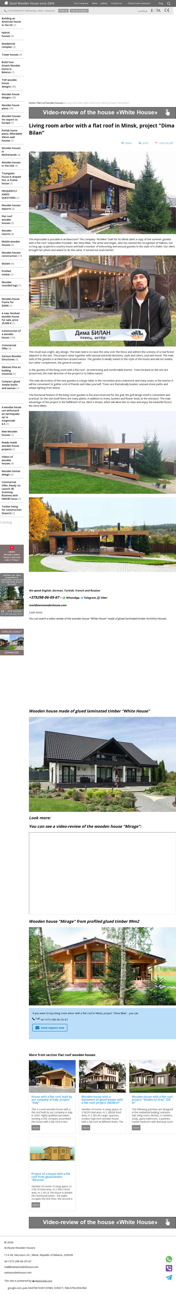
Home (32, 102)
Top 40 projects (79, 10)
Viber (40, 10)
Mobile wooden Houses (11, 243)
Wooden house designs (10, 96)
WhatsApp (31, 10)
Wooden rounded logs (11, 284)
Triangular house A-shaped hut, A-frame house (11, 178)
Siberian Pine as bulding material (11, 370)
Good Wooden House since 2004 (29, 3)
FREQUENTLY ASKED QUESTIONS (10, 194)
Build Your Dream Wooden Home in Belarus (11, 67)
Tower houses (12, 54)
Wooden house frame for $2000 (10, 302)
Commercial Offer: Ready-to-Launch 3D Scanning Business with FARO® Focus (11, 490)
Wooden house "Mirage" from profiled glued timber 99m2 (84, 921)
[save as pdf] (164, 143)
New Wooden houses (9, 433)
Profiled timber (8, 272)
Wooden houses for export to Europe (11, 119)
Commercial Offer (9, 347)
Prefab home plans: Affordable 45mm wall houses (12, 135)
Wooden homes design (11, 472)
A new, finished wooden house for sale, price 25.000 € (10, 318)
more (36, 1127)
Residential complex (8, 45)
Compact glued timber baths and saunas (11, 385)
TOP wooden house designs (9, 83)
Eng (161, 3)
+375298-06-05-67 (44, 597)
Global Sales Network (139, 3)
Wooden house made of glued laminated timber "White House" (89, 711)
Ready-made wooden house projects (10, 446)
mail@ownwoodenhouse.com (47, 605)
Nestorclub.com (43, 1280)
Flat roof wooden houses (8, 219)
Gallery (104, 3)
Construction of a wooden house (11, 334)
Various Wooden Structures (11, 358)
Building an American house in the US (11, 22)
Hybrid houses (8, 34)
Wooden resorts (8, 232)
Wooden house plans (10, 107)
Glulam (8, 263)
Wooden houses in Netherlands (11, 151)
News (95, 3)
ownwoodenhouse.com (17, 1272)
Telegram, (88, 597)
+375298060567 (14, 10)
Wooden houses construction (12, 254)
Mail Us (63, 10)
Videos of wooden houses (8, 460)
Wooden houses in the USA (11, 164)
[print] (143, 143)
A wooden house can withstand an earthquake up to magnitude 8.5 (11, 416)
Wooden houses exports (11, 207)
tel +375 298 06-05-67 (54, 1019)
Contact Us (116, 3)
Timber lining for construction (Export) (12, 510)
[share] (126, 143)
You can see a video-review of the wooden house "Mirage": (85, 826)
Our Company (81, 3)
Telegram (49, 10)
